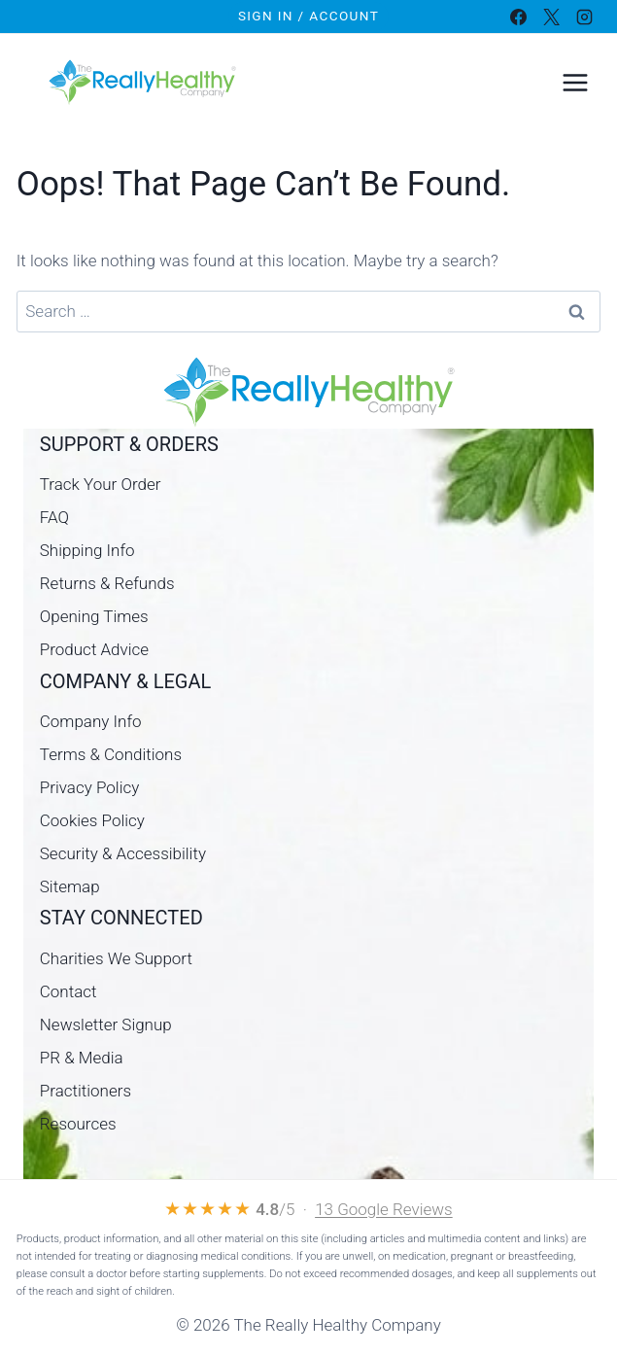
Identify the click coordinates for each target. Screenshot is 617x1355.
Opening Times (94, 616)
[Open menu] (575, 82)
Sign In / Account (308, 15)
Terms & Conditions (111, 754)
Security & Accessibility (123, 853)
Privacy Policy (90, 787)
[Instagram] (583, 16)
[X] (550, 16)
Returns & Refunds (107, 583)
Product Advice (94, 649)
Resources (78, 1123)
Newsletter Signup (106, 1024)
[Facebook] (517, 16)
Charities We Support (116, 958)
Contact (68, 991)
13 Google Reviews (384, 1209)
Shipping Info (87, 550)
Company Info (91, 721)
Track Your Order (100, 484)
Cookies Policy (92, 820)
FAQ (54, 517)
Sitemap (70, 886)
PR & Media (81, 1057)
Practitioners (85, 1090)
